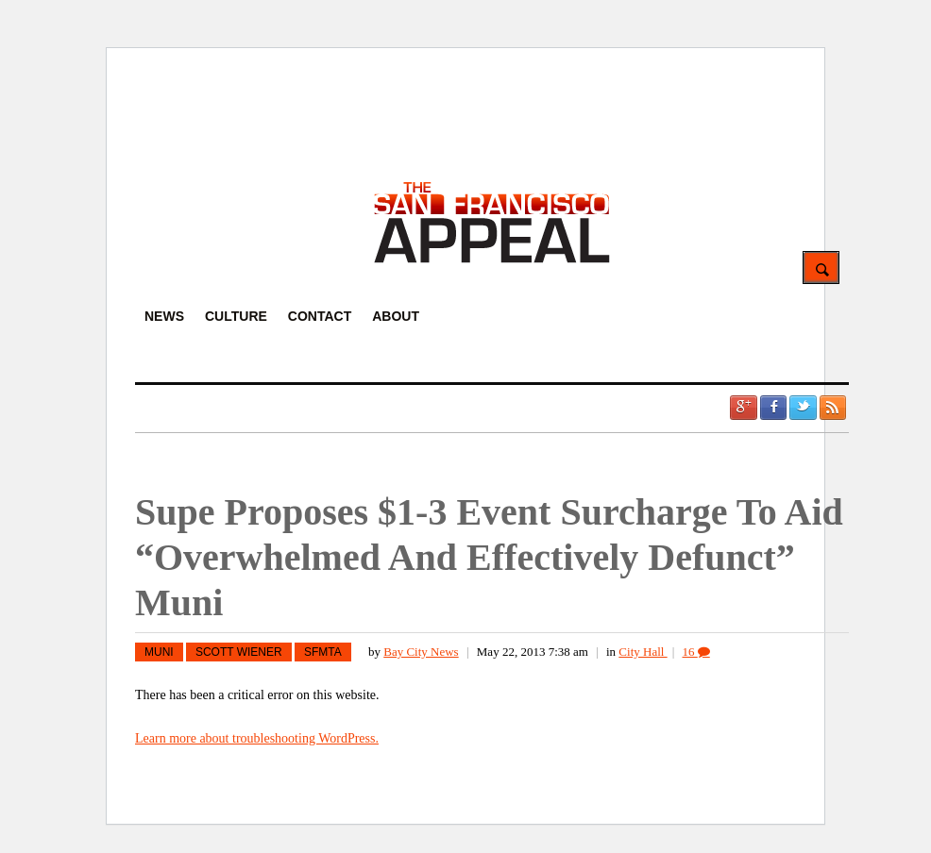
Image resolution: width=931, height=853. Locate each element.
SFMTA (323, 652)
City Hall (642, 651)
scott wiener (238, 652)
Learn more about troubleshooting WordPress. (257, 738)
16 (696, 651)
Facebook (773, 407)
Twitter (802, 407)
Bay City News (420, 651)
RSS (833, 407)
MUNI (159, 652)
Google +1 (743, 407)
